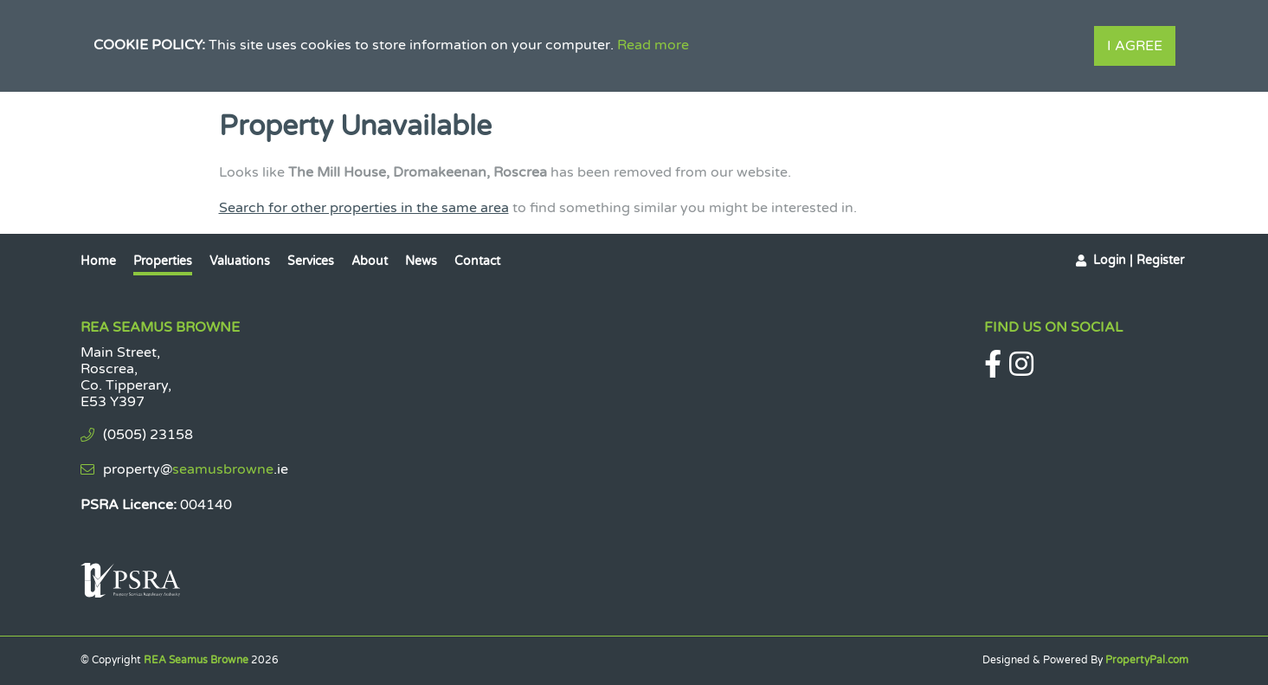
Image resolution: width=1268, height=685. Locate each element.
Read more (653, 45)
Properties (162, 261)
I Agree (1134, 46)
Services (310, 261)
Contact (477, 261)
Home (98, 261)
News (421, 261)
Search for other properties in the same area (364, 207)
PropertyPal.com (1146, 660)
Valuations (239, 261)
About (369, 261)
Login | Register (1138, 260)
